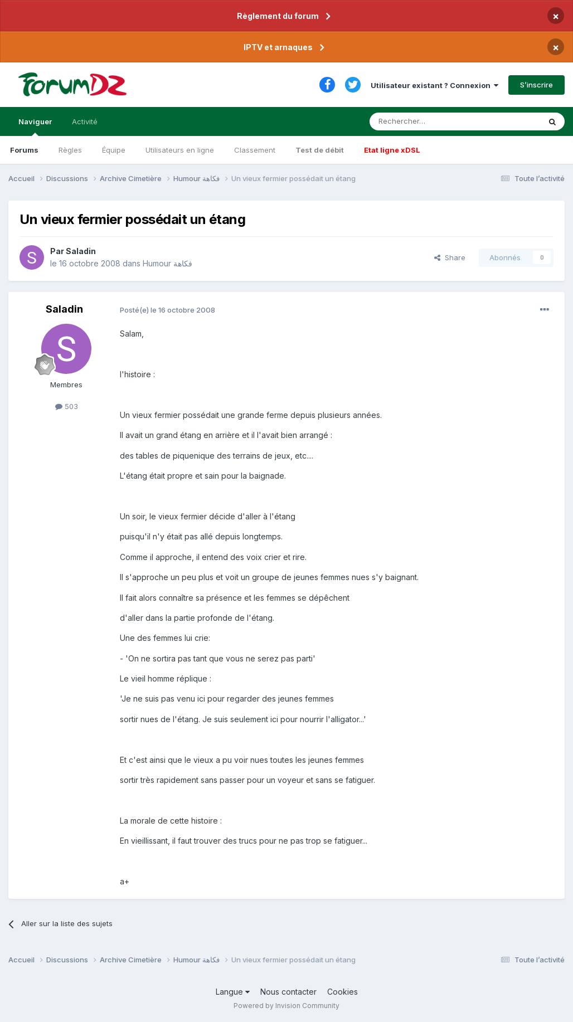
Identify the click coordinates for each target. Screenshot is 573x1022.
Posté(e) (167, 309)
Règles (70, 149)
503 (66, 406)
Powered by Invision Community (286, 1005)
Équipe (113, 149)
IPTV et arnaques (278, 47)
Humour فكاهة (167, 263)
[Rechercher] (430, 121)
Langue (233, 991)
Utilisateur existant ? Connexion (434, 85)
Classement (254, 149)
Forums (24, 149)
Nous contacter (288, 991)
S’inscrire (536, 84)
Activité (85, 121)
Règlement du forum (278, 16)
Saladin (81, 251)
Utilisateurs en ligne (179, 149)
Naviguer (35, 126)
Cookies (342, 991)
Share (449, 257)
